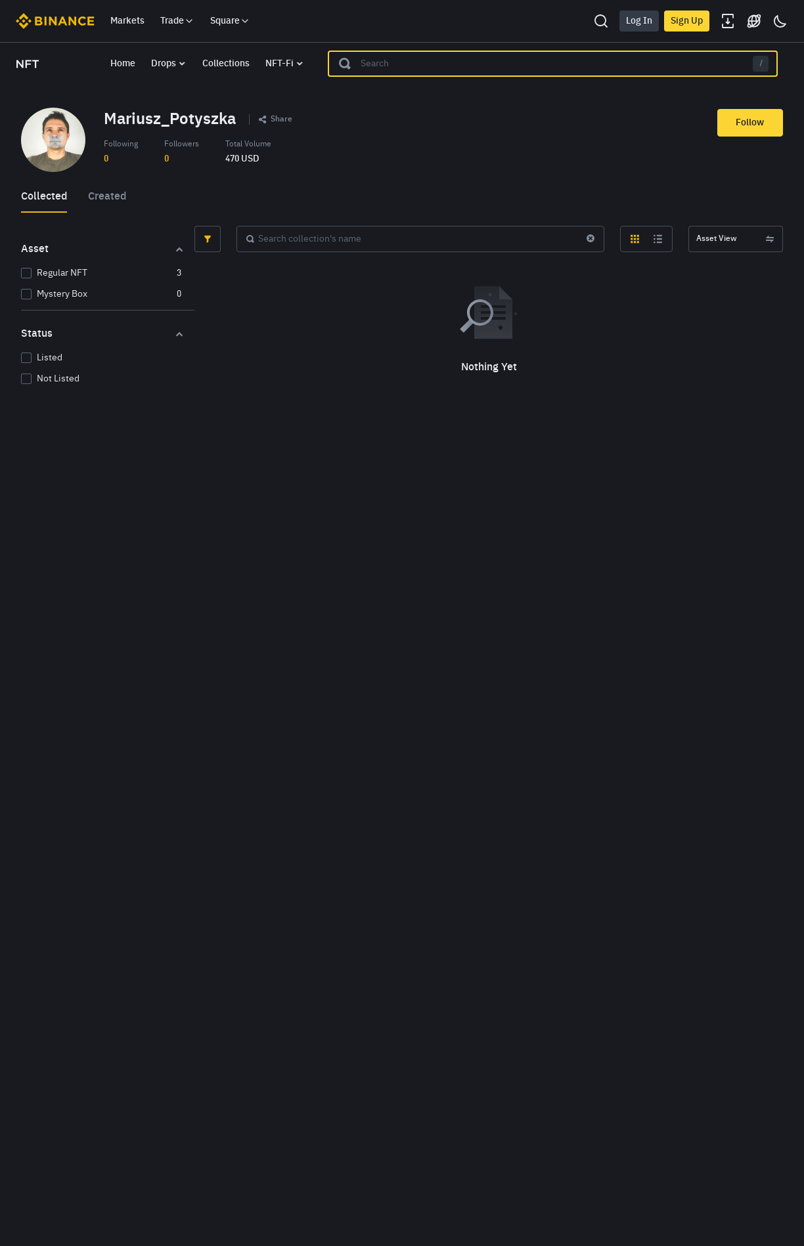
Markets (127, 21)
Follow (750, 122)
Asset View (735, 239)
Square (230, 21)
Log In (639, 21)
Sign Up (687, 21)
